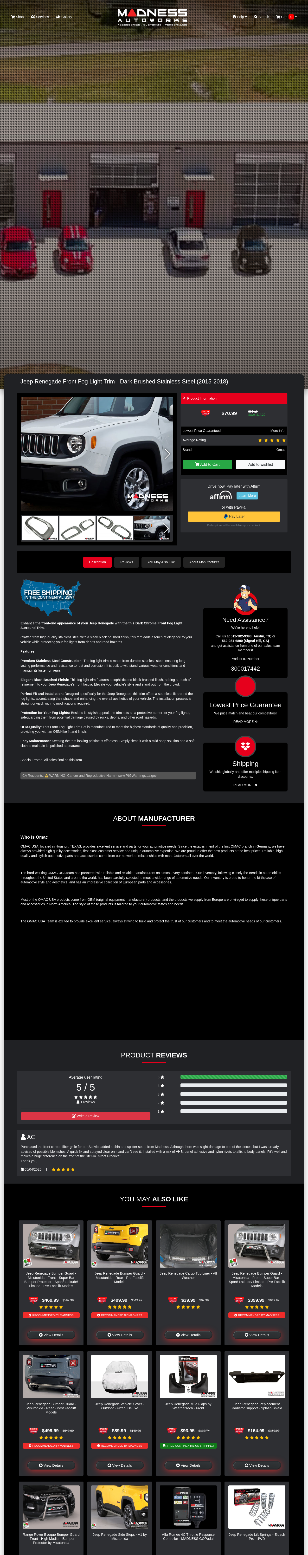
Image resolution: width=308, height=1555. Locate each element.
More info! (277, 431)
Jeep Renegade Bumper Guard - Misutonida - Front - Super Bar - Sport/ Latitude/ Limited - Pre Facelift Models (257, 1279)
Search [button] (261, 17)
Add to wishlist (260, 464)
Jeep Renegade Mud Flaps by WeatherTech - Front (188, 1406)
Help (240, 17)
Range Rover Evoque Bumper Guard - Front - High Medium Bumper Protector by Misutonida (51, 1539)
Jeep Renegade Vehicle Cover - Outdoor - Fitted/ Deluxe (119, 1406)
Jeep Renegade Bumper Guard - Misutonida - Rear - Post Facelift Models (51, 1408)
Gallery (64, 17)
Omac (280, 450)
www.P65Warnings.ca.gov (137, 776)
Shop (17, 17)
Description (97, 562)
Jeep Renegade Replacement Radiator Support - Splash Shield (257, 1406)
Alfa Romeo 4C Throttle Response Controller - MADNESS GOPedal (188, 1537)
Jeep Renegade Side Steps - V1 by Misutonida (120, 1537)
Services (40, 17)
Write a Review (85, 1116)
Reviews (126, 562)
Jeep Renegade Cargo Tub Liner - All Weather (188, 1275)
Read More (245, 722)
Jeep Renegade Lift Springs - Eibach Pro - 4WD (257, 1537)
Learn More (247, 496)
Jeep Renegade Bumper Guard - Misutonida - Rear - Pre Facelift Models (120, 1277)
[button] (167, 454)
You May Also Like (161, 562)
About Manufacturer (204, 562)
